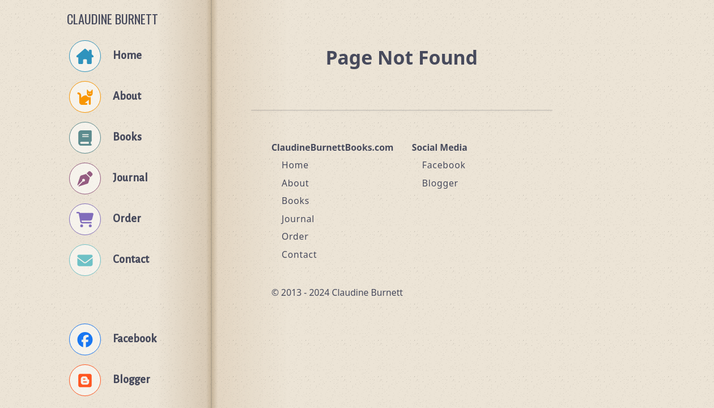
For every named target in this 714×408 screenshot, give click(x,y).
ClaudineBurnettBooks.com (332, 147)
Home (295, 165)
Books (295, 200)
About (295, 183)
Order (295, 236)
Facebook (444, 165)
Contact (299, 254)
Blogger (440, 183)
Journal (298, 218)
